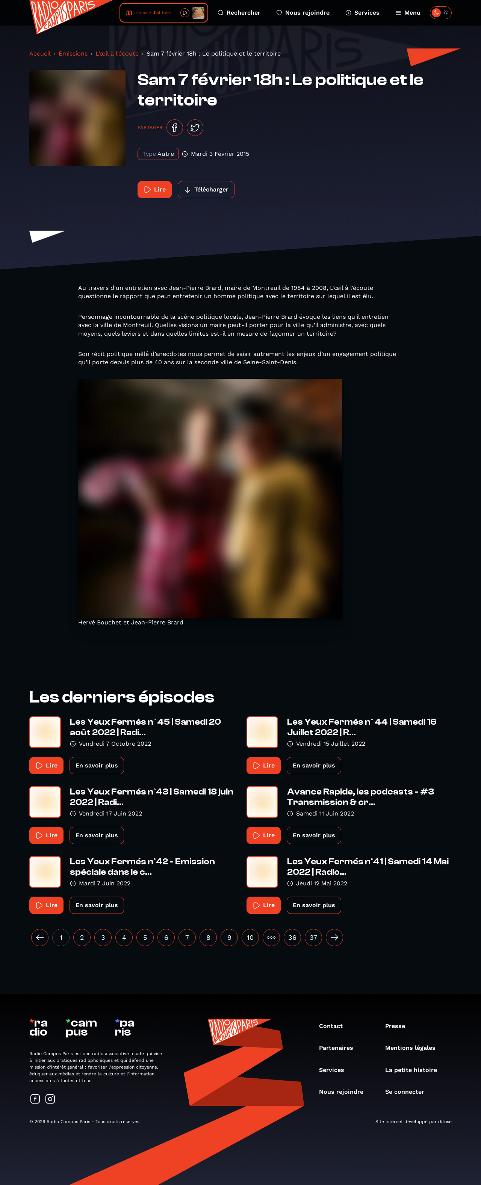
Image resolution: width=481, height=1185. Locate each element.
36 (292, 937)
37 (313, 937)
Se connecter (408, 1091)
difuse (445, 1121)
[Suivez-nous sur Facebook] (35, 1099)
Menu (407, 12)
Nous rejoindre (303, 12)
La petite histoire (415, 1069)
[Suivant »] (334, 937)
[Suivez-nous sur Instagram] (50, 1099)
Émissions (73, 53)
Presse (399, 1026)
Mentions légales (414, 1047)
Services (362, 12)
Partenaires (340, 1047)
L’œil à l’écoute (117, 53)
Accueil (40, 53)
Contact (334, 1026)
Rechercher (239, 12)
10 (250, 937)
